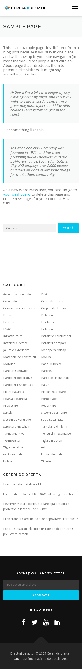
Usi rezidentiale (52, 454)
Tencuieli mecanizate (56, 433)
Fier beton (48, 322)
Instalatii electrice (15, 343)
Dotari (7, 315)
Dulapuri (47, 315)
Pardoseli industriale (55, 378)
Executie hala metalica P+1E (23, 484)
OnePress (21, 659)
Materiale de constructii (20, 357)
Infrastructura (13, 336)
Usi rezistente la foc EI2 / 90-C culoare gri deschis (38, 494)
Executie (9, 322)
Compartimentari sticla (19, 308)
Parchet (46, 371)
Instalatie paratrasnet (56, 336)
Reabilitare (48, 405)
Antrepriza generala (17, 294)
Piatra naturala (13, 392)
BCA (44, 294)
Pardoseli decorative (17, 378)
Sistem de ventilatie (17, 419)
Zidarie (46, 461)
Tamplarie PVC (13, 433)
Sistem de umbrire (54, 412)
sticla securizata (52, 419)
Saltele (8, 412)
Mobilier (9, 364)
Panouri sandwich (15, 371)
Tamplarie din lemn (54, 426)
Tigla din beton (51, 440)
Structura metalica (16, 426)
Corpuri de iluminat (54, 308)
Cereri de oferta (52, 301)
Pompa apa (49, 399)
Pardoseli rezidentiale (18, 385)
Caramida (10, 301)
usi (43, 447)
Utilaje (7, 461)
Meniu (75, 8)
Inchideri (47, 329)
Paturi (45, 385)
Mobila (46, 357)
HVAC (7, 329)
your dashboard (17, 194)
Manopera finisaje (54, 350)
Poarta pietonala (15, 399)
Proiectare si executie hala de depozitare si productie (40, 519)
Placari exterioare (53, 392)
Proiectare (10, 405)
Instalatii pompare (54, 343)
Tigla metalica (13, 447)
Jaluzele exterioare (16, 350)
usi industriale (13, 454)
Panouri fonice (51, 364)
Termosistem (12, 440)
